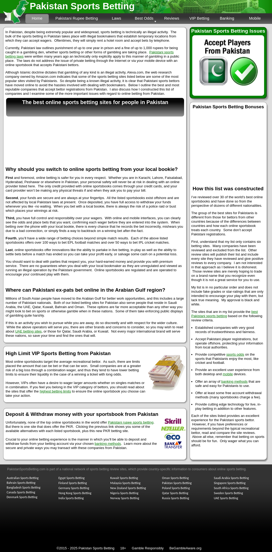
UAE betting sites (28, 331)
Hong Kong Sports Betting (74, 493)
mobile (228, 374)
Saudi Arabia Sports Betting (231, 478)
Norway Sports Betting (124, 498)
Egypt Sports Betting (71, 478)
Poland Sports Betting (176, 488)
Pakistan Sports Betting (82, 6)
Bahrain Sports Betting (21, 483)
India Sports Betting (71, 498)
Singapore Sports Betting (230, 483)
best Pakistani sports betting (224, 314)
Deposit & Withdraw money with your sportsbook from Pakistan (82, 414)
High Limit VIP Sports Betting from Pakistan (58, 353)
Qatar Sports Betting (175, 493)
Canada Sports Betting (21, 492)
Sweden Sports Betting (228, 493)
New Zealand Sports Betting (128, 488)
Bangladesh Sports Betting (23, 487)
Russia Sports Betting (175, 498)
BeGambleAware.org (185, 548)
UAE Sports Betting (226, 498)
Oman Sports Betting (175, 478)
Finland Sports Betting (72, 483)
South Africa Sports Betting (231, 488)
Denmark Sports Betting (22, 497)
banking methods (234, 381)
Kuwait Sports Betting (124, 478)
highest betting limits (55, 391)
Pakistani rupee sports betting (130, 422)
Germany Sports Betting (73, 488)
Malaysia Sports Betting (125, 483)
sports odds (235, 354)
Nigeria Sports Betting (124, 493)
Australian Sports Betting (23, 478)
